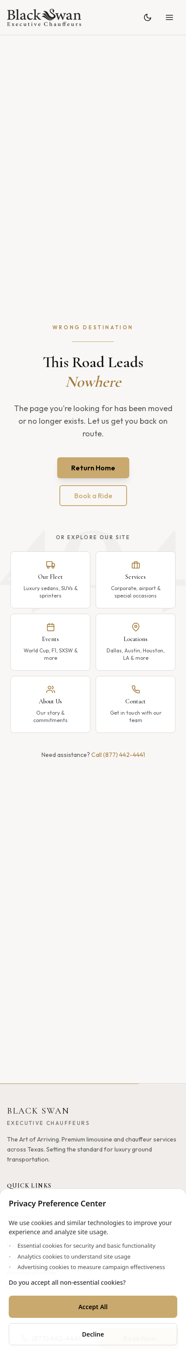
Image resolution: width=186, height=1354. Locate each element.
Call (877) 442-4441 (118, 755)
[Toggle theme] (147, 17)
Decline (93, 1334)
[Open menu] (169, 17)
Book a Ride (93, 495)
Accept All (92, 1307)
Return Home (93, 467)
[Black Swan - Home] (44, 17)
